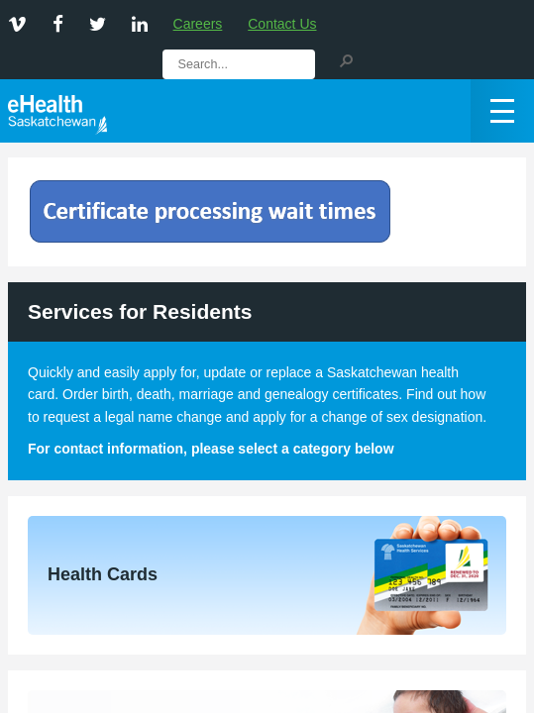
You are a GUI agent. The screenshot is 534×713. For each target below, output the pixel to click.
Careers (198, 24)
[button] (346, 59)
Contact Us (282, 24)
